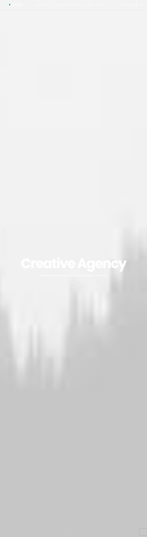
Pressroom (77, 5)
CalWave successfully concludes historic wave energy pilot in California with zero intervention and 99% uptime (26, 269)
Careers (49, 508)
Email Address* (115, 490)
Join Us (88, 5)
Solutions (58, 5)
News (68, 5)
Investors (50, 498)
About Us (46, 5)
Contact (98, 5)
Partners (49, 501)
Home (37, 5)
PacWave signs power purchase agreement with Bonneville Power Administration (58, 267)
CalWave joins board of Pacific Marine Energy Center (88, 501)
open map (38, 424)
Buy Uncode (73, 447)
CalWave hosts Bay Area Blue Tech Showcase (87, 509)
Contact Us (50, 511)
